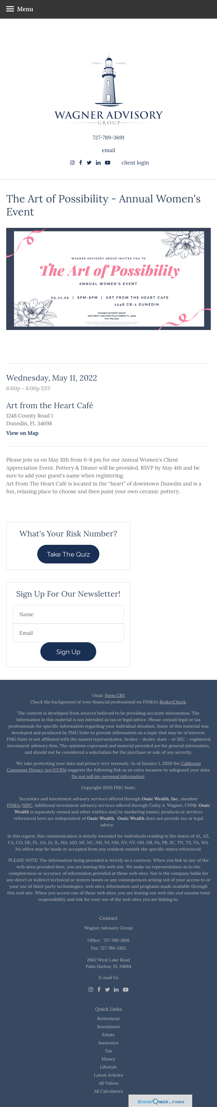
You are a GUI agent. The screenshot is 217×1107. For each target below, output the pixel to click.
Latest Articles (108, 1075)
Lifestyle (108, 1067)
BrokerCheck (173, 702)
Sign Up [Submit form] (68, 652)
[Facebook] (99, 990)
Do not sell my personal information (108, 776)
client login (135, 162)
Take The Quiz (68, 554)
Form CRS (114, 695)
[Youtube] (126, 990)
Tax (108, 1051)
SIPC (27, 805)
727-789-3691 (108, 137)
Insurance (108, 1043)
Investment (108, 1026)
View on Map (22, 433)
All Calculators (108, 1091)
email (108, 150)
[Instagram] (72, 162)
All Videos (109, 1083)
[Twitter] (107, 990)
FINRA (13, 805)
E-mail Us (108, 977)
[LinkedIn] (116, 990)
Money (108, 1059)
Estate (108, 1034)
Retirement (108, 1018)
